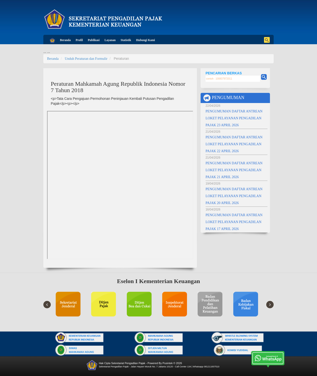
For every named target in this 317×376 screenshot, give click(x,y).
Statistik (126, 40)
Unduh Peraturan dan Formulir (86, 59)
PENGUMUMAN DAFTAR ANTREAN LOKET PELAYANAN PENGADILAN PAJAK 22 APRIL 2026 (234, 144)
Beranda (65, 40)
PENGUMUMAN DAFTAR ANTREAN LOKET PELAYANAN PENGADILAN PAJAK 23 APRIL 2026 (234, 118)
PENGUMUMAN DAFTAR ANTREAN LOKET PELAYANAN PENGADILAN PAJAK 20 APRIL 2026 (234, 196)
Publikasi (94, 40)
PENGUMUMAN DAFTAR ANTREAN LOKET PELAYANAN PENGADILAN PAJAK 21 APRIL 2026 (234, 170)
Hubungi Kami (145, 40)
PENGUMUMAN (223, 98)
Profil (79, 40)
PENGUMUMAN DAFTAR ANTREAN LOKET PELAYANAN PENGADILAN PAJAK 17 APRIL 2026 (234, 222)
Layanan (110, 40)
